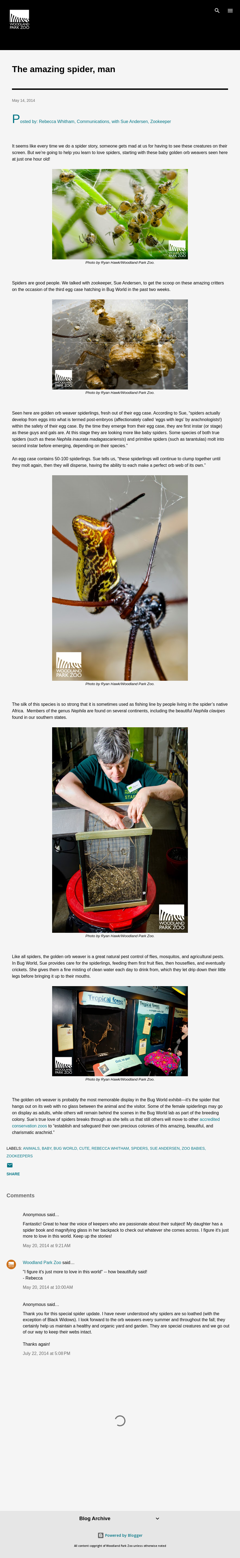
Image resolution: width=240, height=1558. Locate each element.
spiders (139, 1148)
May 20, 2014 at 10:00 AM (48, 1287)
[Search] (217, 10)
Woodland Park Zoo (42, 1262)
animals (31, 1148)
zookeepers (20, 1156)
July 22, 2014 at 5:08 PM (46, 1353)
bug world (65, 1148)
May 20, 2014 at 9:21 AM (47, 1245)
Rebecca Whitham (110, 1148)
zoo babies (193, 1148)
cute (84, 1148)
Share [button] (13, 1174)
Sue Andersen (165, 1148)
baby (47, 1148)
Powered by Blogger (120, 1535)
